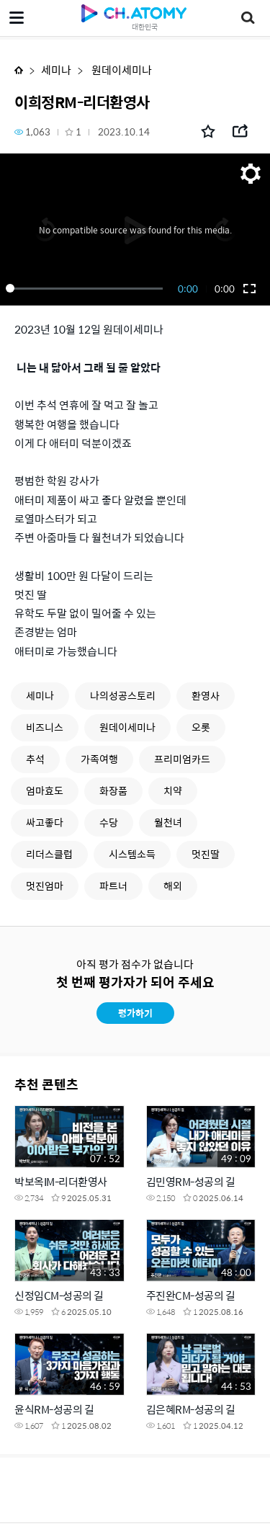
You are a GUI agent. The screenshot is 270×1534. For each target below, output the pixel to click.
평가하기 (135, 1012)
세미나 (56, 69)
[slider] (87, 288)
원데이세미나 (120, 69)
